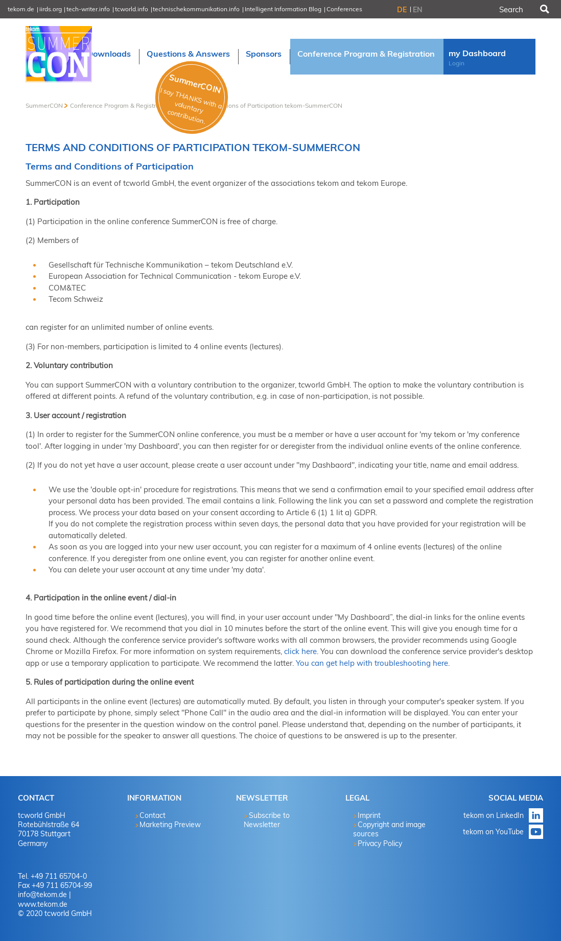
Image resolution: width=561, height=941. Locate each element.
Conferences (344, 9)
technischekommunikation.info (196, 9)
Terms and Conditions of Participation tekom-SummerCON (259, 105)
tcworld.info (131, 9)
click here (300, 651)
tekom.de (21, 9)
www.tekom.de (42, 904)
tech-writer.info (88, 9)
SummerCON (44, 105)
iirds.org (50, 9)
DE (402, 9)
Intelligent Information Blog (283, 9)
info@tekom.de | (44, 894)
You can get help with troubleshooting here (372, 663)
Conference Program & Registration (120, 105)
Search (543, 9)
